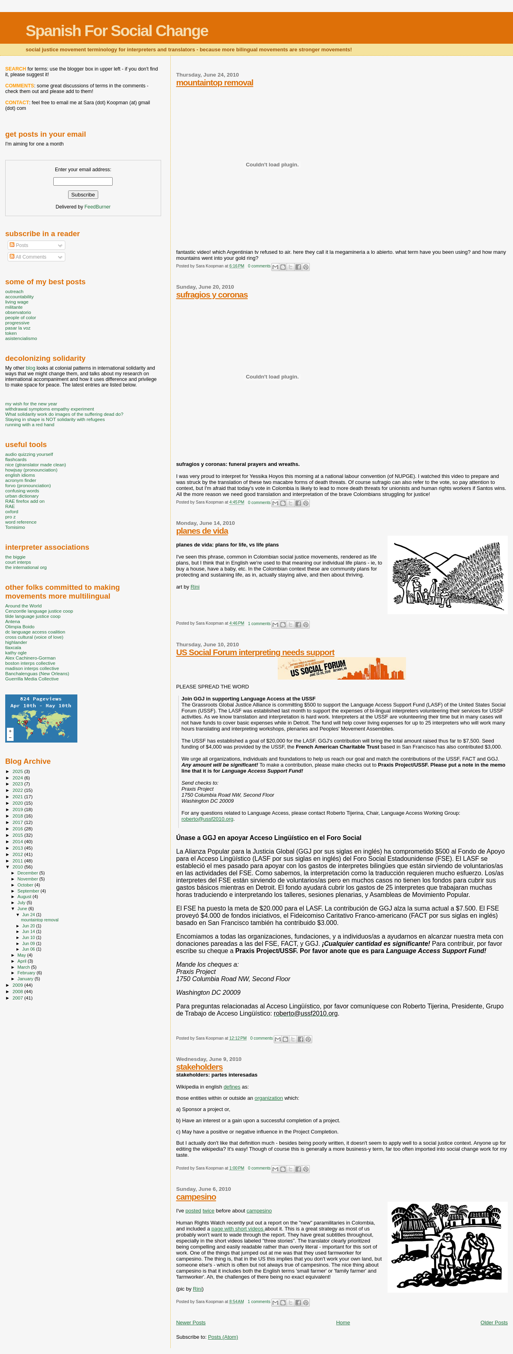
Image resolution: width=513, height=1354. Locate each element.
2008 (18, 991)
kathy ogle (15, 652)
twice (208, 1211)
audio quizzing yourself (29, 454)
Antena (12, 621)
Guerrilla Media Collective (32, 678)
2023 (18, 783)
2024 (18, 777)
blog (30, 368)
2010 (18, 866)
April (23, 961)
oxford (11, 511)
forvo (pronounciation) (28, 485)
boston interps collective (30, 663)
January (26, 978)
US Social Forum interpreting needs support (255, 652)
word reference (20, 521)
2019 (18, 809)
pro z (10, 516)
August (25, 896)
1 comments (259, 623)
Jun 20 (29, 925)
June (23, 908)
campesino (196, 1196)
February (27, 972)
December (28, 872)
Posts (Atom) (223, 1337)
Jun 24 (29, 914)
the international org (26, 567)
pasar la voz (17, 327)
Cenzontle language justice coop (39, 610)
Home (343, 1323)
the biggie (15, 556)
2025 (18, 771)
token (11, 333)
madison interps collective (32, 668)
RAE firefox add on (24, 501)
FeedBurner (98, 207)
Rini (195, 587)
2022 (18, 790)
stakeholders (199, 1066)
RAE (10, 506)
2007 (18, 997)
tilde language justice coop (33, 616)
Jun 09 (29, 943)
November (28, 878)
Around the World (23, 605)
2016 (18, 828)
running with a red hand (29, 424)
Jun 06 (29, 949)
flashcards (15, 459)
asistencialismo (21, 338)
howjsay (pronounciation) (31, 469)
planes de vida (202, 530)
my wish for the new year (31, 403)
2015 (18, 835)
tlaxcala (13, 647)
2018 (18, 815)
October (26, 884)
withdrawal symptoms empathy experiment (49, 408)
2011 (18, 860)
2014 (18, 841)
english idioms (20, 475)
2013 (18, 847)
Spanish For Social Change (117, 30)
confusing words (22, 490)
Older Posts (494, 1323)
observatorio (18, 312)
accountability (19, 296)
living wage (16, 301)
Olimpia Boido (19, 626)
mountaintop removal (214, 82)
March (24, 967)
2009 (18, 985)
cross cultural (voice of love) (34, 637)
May (22, 955)
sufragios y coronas (212, 294)
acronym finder (20, 480)
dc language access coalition (35, 631)
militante (14, 307)
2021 (18, 796)
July (22, 902)
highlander (16, 642)
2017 (18, 822)
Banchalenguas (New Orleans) (37, 673)
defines (232, 1087)
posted (193, 1211)
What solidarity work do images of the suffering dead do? (64, 414)
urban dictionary (21, 495)
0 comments (259, 266)
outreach (14, 291)
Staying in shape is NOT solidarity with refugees (55, 419)
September (29, 890)
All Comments (28, 257)
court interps (18, 562)
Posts (19, 245)
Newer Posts (191, 1323)
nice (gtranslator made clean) (35, 464)
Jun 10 (29, 937)
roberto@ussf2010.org (208, 819)
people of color (20, 317)
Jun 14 (29, 931)
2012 (18, 854)
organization (268, 1098)
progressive (17, 322)
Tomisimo (15, 527)
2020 (18, 803)
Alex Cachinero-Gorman (30, 657)
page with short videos (238, 1229)
